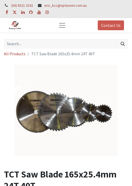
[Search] (122, 44)
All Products (15, 53)
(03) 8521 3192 (22, 5)
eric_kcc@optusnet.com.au (65, 5)
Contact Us (111, 25)
